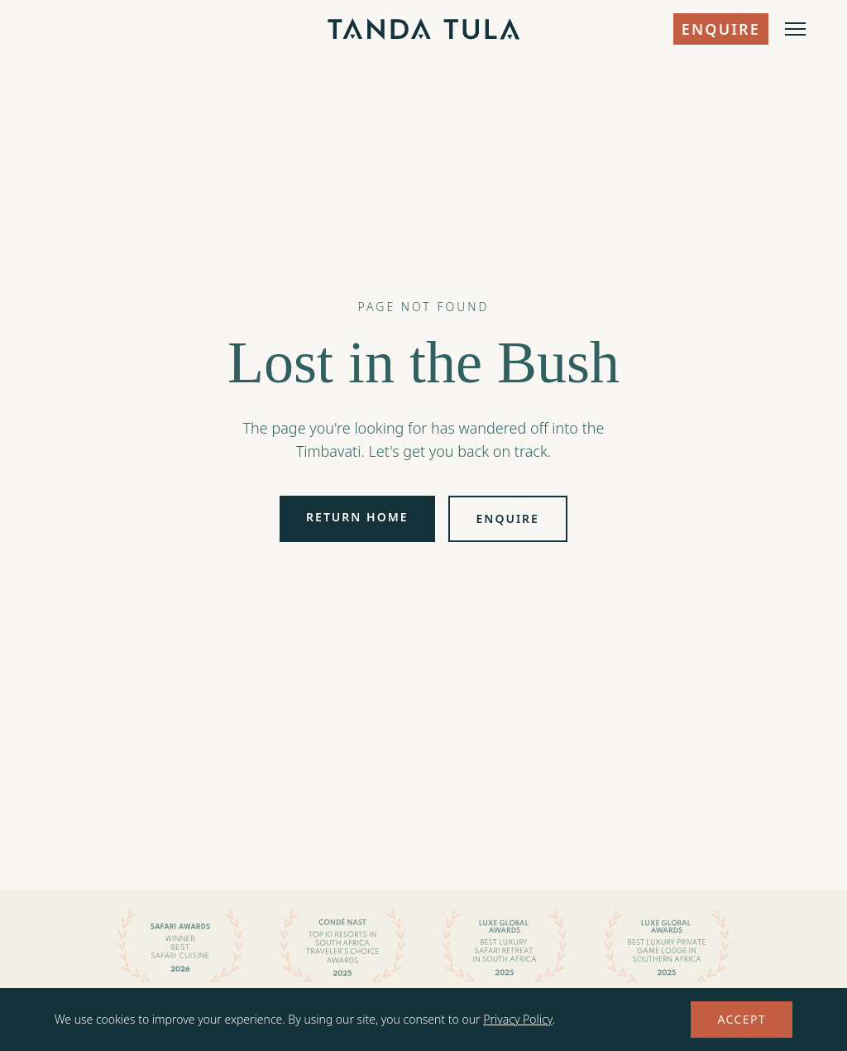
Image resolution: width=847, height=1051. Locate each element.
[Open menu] (795, 29)
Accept (741, 1019)
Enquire (721, 29)
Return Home (357, 517)
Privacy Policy (518, 1019)
